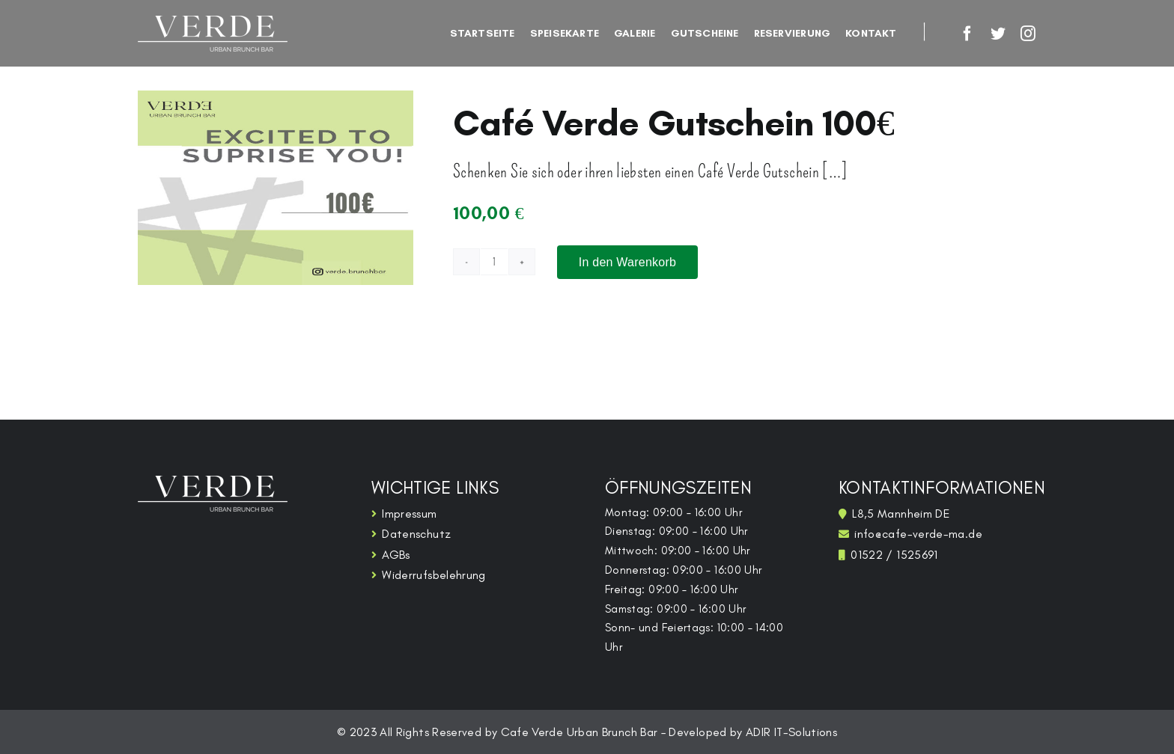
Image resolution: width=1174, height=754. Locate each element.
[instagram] (1028, 33)
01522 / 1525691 (894, 555)
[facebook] (967, 33)
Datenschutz (416, 534)
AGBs (396, 555)
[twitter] (998, 33)
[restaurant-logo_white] (213, 24)
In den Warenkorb (627, 262)
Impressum (409, 513)
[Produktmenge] (494, 261)
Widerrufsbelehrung (433, 575)
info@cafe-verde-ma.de (918, 534)
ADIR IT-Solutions (791, 732)
